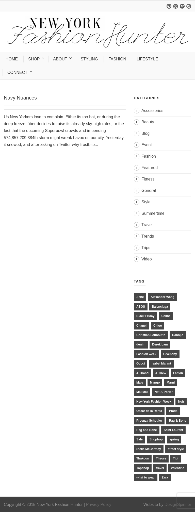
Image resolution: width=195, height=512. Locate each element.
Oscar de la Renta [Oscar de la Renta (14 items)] (149, 411)
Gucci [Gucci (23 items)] (140, 363)
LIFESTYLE (147, 59)
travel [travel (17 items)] (160, 468)
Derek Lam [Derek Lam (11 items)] (160, 344)
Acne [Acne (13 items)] (140, 297)
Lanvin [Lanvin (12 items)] (178, 373)
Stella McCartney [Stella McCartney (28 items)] (148, 449)
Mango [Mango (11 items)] (155, 382)
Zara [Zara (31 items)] (165, 477)
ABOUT (60, 59)
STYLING (89, 59)
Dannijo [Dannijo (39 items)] (177, 335)
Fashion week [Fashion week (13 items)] (146, 354)
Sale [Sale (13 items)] (139, 439)
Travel (147, 225)
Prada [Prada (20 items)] (173, 411)
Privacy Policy (98, 504)
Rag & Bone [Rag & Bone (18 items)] (177, 420)
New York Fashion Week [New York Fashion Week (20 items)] (153, 401)
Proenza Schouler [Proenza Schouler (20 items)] (149, 420)
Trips (145, 247)
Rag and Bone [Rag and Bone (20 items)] (146, 430)
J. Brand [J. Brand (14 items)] (142, 373)
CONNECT (17, 72)
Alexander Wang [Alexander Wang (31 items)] (162, 297)
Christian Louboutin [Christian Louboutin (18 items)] (150, 335)
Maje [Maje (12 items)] (139, 382)
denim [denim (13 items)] (140, 344)
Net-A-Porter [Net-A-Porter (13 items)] (164, 392)
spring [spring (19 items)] (174, 439)
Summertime (153, 213)
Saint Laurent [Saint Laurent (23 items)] (173, 430)
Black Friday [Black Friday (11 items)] (145, 316)
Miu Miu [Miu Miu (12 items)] (142, 392)
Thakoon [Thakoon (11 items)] (142, 458)
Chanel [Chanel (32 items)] (141, 325)
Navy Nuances (20, 98)
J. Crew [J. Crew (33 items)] (160, 373)
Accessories (152, 110)
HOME (12, 59)
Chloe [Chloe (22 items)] (157, 325)
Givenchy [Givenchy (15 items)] (170, 354)
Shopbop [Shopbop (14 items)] (156, 439)
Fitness (148, 179)
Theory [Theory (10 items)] (161, 458)
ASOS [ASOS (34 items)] (140, 306)
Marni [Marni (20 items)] (171, 382)
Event (146, 145)
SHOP (34, 59)
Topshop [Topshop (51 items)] (142, 468)
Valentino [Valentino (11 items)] (177, 468)
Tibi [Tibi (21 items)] (175, 458)
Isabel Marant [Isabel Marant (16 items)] (161, 363)
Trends (147, 236)
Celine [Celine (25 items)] (165, 316)
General (148, 190)
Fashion (148, 156)
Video (146, 259)
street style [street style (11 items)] (176, 449)
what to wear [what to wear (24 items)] (145, 477)
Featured (149, 168)
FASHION (117, 59)
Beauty (147, 122)
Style (146, 202)
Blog (145, 133)
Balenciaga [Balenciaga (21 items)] (160, 306)
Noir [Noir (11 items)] (181, 401)
